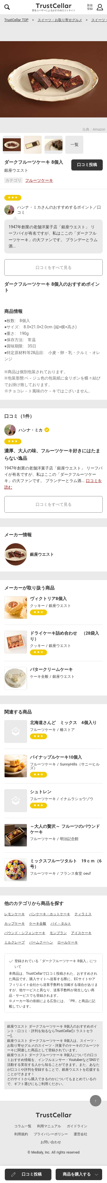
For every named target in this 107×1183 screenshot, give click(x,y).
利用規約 (21, 1134)
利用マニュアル (49, 1126)
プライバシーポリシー (51, 1134)
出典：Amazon (93, 129)
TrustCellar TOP (16, 20)
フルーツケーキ (39, 180)
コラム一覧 (22, 1126)
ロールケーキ (67, 942)
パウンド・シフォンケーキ (24, 933)
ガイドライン (77, 1126)
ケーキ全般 (37, 924)
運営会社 (80, 1134)
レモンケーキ (14, 914)
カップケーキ (14, 924)
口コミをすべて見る (54, 267)
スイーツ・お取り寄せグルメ (60, 20)
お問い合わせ (51, 1142)
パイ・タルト (61, 924)
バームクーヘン (41, 942)
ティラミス (83, 914)
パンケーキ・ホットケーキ (49, 914)
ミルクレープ (14, 942)
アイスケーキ (81, 933)
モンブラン (58, 933)
